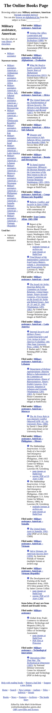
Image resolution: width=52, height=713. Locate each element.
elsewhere (6, 44)
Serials (31, 692)
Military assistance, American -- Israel (12, 139)
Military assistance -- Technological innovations (33, 650)
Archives (33, 697)
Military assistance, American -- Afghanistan (12, 69)
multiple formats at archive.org (40, 248)
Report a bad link (33, 683)
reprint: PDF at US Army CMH (40, 477)
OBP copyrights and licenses (26, 709)
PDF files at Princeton (37, 641)
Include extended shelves (26, 15)
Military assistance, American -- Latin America (13, 149)
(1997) (38, 106)
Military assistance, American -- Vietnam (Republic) (12, 221)
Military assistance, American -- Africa (12, 79)
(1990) (37, 37)
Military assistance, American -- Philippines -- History (32, 438)
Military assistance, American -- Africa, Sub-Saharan (12, 90)
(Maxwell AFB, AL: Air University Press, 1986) (38, 420)
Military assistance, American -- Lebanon (12, 159)
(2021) (37, 70)
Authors (36, 690)
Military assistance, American (31, 26)
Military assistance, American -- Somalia (12, 199)
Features (22, 697)
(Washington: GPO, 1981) (38, 297)
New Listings (25, 690)
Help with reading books (12, 683)
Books (6, 697)
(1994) (38, 139)
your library (7, 41)
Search (13, 690)
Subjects (21, 692)
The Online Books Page (26, 5)
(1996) (38, 203)
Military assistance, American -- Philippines (12, 189)
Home (5, 690)
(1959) (37, 553)
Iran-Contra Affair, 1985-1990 (33, 218)
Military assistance (11, 54)
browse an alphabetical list (27, 17)
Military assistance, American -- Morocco (12, 169)
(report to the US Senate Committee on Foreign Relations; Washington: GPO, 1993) (38, 173)
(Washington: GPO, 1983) (38, 381)
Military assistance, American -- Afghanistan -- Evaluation (33, 57)
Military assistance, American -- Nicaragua (12, 179)
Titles (45, 690)
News (13, 697)
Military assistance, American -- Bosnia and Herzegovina (12, 103)
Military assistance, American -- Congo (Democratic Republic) (12, 116)
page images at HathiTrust (39, 253)
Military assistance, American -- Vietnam (12, 209)
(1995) (38, 661)
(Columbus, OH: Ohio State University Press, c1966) (38, 339)
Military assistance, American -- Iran (12, 129)
